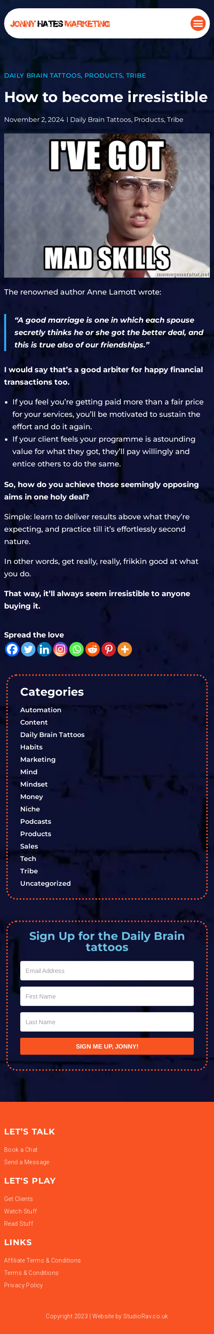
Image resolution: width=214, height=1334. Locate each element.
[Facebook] (12, 649)
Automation (40, 710)
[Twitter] (28, 649)
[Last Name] (107, 1022)
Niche (30, 809)
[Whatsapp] (76, 649)
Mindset (34, 784)
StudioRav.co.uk (145, 1316)
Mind (29, 772)
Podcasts (35, 821)
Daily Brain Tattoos (42, 75)
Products (104, 75)
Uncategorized (45, 883)
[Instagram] (60, 649)
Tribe (136, 75)
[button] (198, 23)
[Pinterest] (108, 649)
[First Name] (107, 996)
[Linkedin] (44, 649)
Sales (29, 846)
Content (34, 722)
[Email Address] (107, 970)
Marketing (38, 759)
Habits (31, 747)
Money (31, 797)
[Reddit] (92, 649)
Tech (28, 859)
